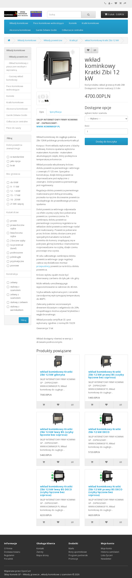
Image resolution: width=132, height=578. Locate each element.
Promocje (73, 558)
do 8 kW (12, 182)
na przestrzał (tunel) (15, 246)
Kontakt (40, 548)
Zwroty (39, 551)
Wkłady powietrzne (53, 40)
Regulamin (9, 555)
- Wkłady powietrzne (17, 56)
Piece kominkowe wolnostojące (48, 23)
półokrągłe (14, 256)
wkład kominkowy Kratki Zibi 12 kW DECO (104, 430)
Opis (41, 111)
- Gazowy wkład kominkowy (14, 78)
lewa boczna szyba (15, 234)
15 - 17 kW (13, 195)
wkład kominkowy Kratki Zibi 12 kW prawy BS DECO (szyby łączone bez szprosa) (105, 491)
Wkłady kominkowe (18, 23)
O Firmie (8, 548)
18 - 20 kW (13, 199)
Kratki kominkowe (90, 23)
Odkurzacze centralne (72, 30)
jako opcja (13, 161)
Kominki (73, 23)
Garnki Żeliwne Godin (46, 30)
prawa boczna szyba (15, 227)
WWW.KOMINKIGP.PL (48, 126)
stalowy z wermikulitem (15, 308)
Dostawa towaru (12, 551)
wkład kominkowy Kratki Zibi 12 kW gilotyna (56, 373)
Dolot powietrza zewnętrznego (14, 147)
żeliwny (12, 282)
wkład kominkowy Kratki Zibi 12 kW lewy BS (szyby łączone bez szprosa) (56, 431)
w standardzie (15, 156)
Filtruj (23, 320)
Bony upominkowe (78, 551)
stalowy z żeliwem (17, 302)
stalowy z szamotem (14, 288)
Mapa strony (42, 555)
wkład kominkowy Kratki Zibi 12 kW (102, 40)
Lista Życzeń (107, 555)
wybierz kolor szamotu (96, 113)
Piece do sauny (13, 127)
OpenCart (26, 571)
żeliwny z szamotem (14, 296)
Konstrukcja (12, 274)
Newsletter (106, 558)
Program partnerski (78, 555)
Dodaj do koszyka (106, 141)
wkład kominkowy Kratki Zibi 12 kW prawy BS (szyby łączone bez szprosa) (106, 374)
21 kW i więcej (15, 203)
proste (12, 220)
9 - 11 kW (13, 186)
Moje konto (106, 548)
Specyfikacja (56, 111)
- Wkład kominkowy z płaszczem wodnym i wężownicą (17, 66)
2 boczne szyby (16, 240)
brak (11, 165)
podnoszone (15, 252)
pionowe (13, 265)
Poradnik (8, 558)
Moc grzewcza (13, 173)
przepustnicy (43, 266)
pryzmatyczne (15, 261)
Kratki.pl (74, 40)
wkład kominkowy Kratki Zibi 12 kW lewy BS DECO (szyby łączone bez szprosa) (56, 491)
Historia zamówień (110, 551)
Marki (71, 548)
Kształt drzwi (12, 212)
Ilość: (87, 125)
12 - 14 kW (13, 191)
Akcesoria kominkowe (20, 30)
